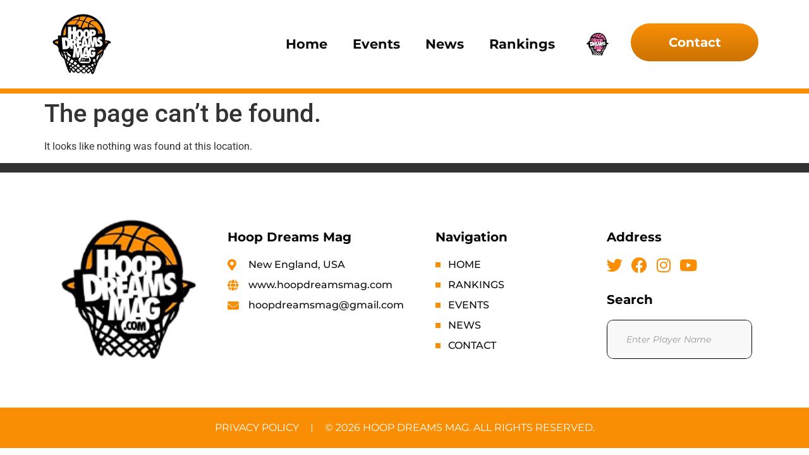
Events (376, 44)
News (444, 44)
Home (306, 44)
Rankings (522, 44)
